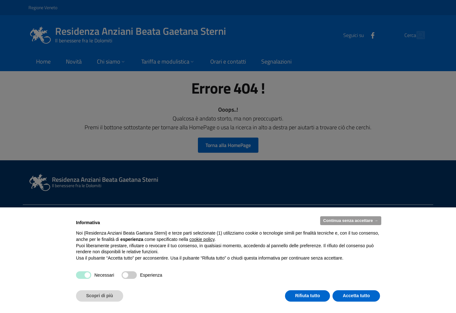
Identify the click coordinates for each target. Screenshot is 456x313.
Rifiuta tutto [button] (307, 295)
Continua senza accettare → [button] (350, 220)
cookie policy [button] (201, 239)
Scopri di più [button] (99, 295)
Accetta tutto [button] (356, 295)
